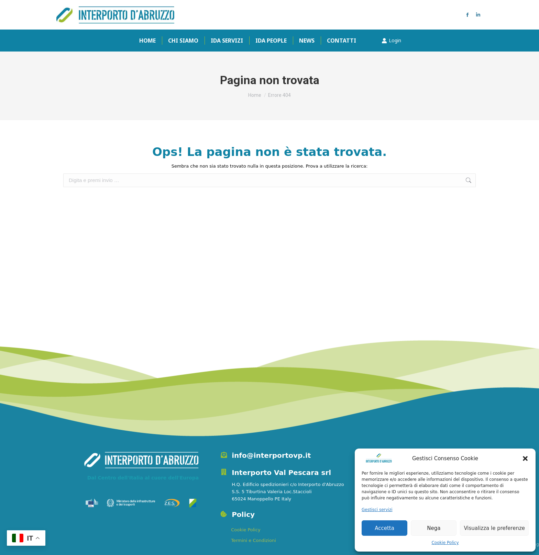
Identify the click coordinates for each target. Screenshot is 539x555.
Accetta (384, 528)
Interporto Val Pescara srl (281, 472)
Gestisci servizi (377, 509)
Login (391, 40)
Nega (433, 528)
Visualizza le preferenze (494, 528)
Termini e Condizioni (253, 540)
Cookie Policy (445, 542)
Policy (243, 514)
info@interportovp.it (271, 455)
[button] (525, 458)
